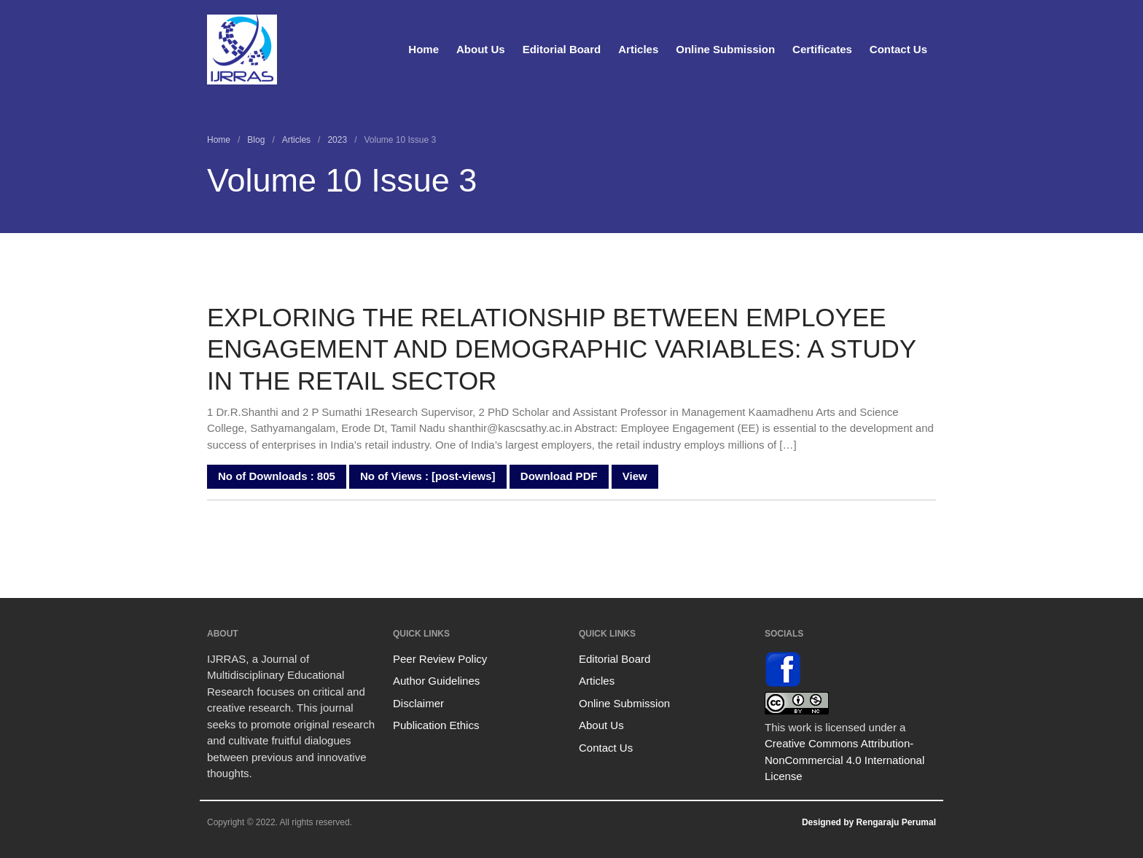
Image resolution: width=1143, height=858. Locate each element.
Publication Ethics (436, 725)
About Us (480, 49)
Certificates (822, 49)
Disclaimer (418, 703)
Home (423, 49)
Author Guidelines (436, 680)
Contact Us (898, 49)
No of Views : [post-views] (428, 476)
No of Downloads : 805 (276, 476)
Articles (638, 49)
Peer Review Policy (440, 659)
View (635, 476)
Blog (256, 140)
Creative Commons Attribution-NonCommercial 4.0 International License (844, 759)
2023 (337, 140)
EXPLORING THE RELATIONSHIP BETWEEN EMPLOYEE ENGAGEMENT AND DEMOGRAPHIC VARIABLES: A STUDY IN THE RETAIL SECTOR (561, 349)
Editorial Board (562, 49)
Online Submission (725, 49)
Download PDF (559, 476)
